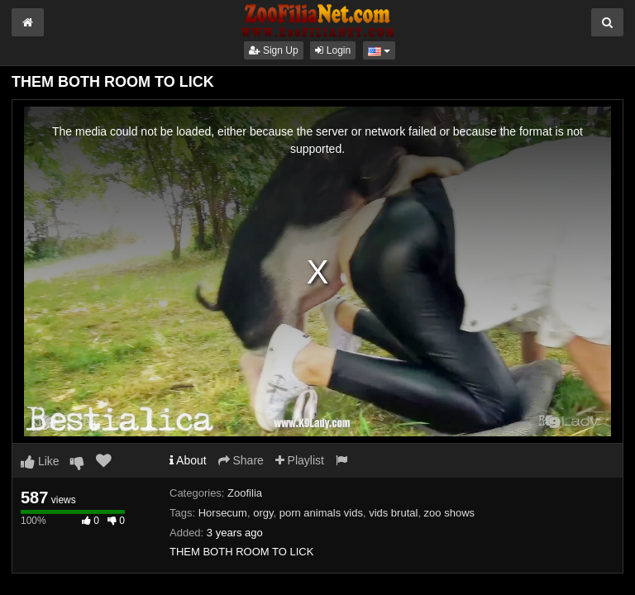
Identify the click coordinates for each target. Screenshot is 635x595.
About (188, 460)
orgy (263, 513)
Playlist (299, 460)
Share (241, 460)
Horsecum (222, 513)
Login (333, 50)
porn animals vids (321, 513)
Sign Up (273, 50)
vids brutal (393, 513)
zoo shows (449, 513)
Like (40, 461)
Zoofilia (244, 493)
